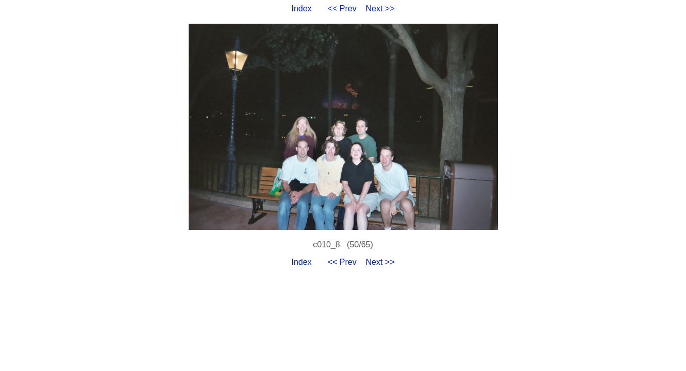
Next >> (380, 8)
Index (301, 8)
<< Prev (342, 8)
